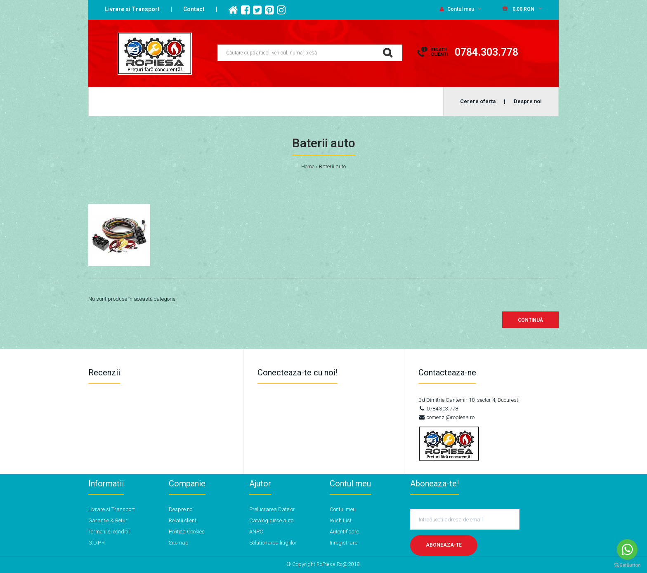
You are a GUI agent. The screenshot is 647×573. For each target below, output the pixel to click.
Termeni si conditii (109, 531)
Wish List (341, 520)
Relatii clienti (183, 520)
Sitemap (179, 543)
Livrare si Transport (132, 9)
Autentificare (344, 531)
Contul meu (457, 9)
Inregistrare (343, 543)
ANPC (256, 531)
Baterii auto (332, 166)
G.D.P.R (96, 543)
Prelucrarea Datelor (272, 509)
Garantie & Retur (108, 520)
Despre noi (181, 509)
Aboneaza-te (444, 545)
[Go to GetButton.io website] (627, 565)
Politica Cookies (187, 531)
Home (307, 166)
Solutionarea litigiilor (273, 543)
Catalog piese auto (271, 520)
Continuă (530, 320)
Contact (194, 9)
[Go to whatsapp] (627, 549)
